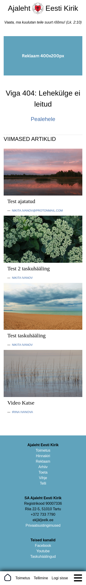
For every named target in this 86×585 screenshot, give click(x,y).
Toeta (43, 472)
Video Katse (20, 403)
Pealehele (43, 119)
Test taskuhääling (26, 335)
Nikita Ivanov (22, 277)
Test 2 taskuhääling (28, 268)
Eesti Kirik (61, 8)
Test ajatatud (21, 201)
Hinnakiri (43, 456)
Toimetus (43, 450)
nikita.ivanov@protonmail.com (37, 210)
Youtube (43, 551)
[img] (78, 577)
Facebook (43, 545)
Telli (43, 483)
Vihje (43, 478)
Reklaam (43, 461)
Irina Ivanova (22, 412)
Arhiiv (42, 467)
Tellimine (41, 578)
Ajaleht (19, 8)
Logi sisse (60, 578)
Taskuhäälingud (43, 556)
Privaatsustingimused (42, 525)
